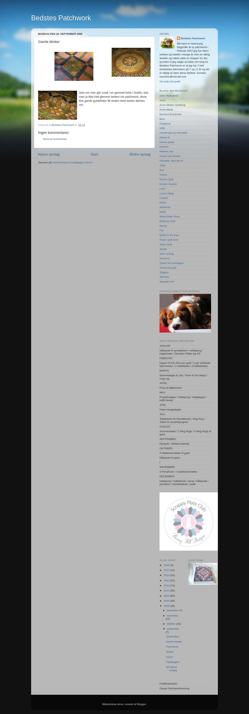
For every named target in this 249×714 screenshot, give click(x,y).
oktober (171, 623)
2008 (167, 605)
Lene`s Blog (167, 193)
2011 (167, 590)
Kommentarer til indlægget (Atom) (72, 162)
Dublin (170, 651)
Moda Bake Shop (170, 216)
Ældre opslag (140, 154)
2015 (167, 570)
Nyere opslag (49, 154)
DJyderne (165, 123)
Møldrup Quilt (167, 221)
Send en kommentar (55, 139)
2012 (167, 585)
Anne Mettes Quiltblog (172, 105)
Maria (163, 202)
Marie (163, 211)
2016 (167, 565)
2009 (167, 600)
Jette (162, 165)
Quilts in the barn (169, 235)
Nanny (163, 225)
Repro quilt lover (169, 239)
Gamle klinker (174, 641)
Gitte (162, 128)
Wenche (164, 276)
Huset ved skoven (170, 156)
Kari (162, 170)
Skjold (163, 249)
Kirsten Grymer (168, 184)
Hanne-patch (167, 142)
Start (94, 154)
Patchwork (172, 646)
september (173, 628)
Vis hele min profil (170, 81)
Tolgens (164, 272)
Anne (163, 100)
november (172, 615)
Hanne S (165, 137)
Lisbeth (164, 198)
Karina (163, 174)
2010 (167, 595)
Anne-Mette (166, 109)
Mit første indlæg (171, 669)
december (173, 610)
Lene (162, 188)
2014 (167, 575)
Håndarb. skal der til (171, 160)
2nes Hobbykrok (169, 95)
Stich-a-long (167, 253)
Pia (161, 230)
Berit (162, 119)
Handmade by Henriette (173, 132)
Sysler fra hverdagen (172, 263)
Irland (169, 657)
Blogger (141, 704)
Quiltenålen (172, 636)
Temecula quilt (168, 267)
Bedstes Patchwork (61, 18)
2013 (167, 580)
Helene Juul (166, 151)
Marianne (165, 207)
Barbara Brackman (170, 114)
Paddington (172, 662)
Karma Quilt (166, 179)
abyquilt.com (167, 281)
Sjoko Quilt (166, 244)
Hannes (164, 146)
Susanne (165, 258)
